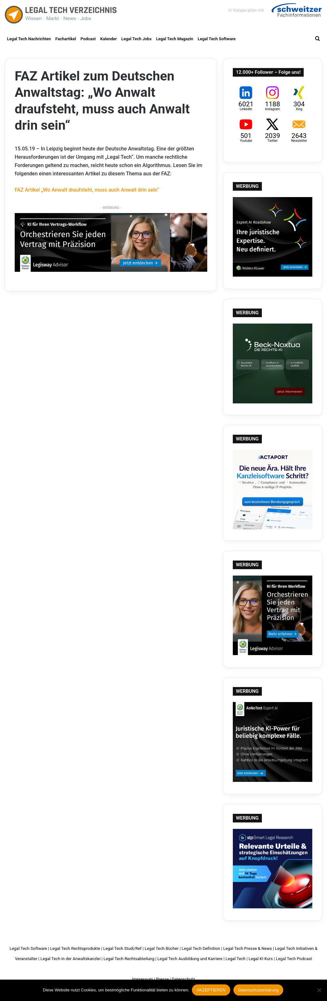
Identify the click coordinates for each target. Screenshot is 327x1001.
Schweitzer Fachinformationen (274, 13)
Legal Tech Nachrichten (29, 38)
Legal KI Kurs (260, 958)
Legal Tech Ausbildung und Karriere (190, 958)
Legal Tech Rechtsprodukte (75, 948)
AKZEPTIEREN (211, 990)
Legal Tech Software (217, 38)
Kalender (108, 38)
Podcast (88, 38)
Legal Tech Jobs (136, 38)
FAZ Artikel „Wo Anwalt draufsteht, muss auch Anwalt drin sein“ (87, 190)
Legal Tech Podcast (294, 958)
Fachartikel (65, 38)
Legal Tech (235, 958)
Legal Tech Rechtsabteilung (128, 958)
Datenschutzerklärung (259, 990)
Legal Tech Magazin (174, 38)
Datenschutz (183, 979)
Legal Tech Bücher (162, 948)
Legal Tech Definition (201, 948)
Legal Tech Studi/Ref (122, 948)
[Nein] (319, 991)
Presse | (163, 979)
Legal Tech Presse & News (247, 948)
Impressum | (143, 979)
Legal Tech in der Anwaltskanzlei (70, 958)
